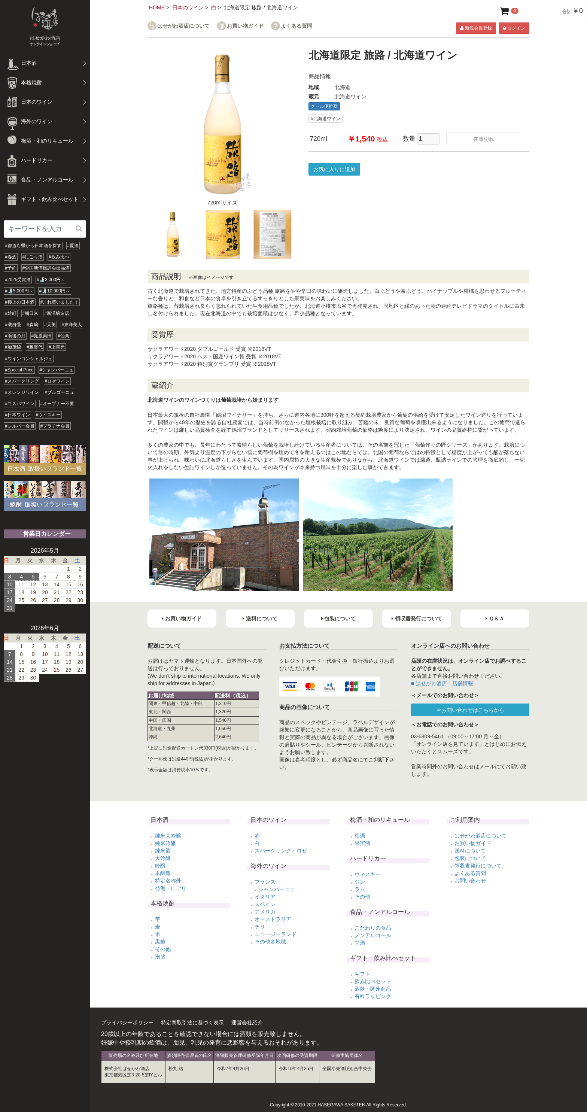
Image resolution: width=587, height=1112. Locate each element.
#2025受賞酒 (18, 279)
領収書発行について (478, 866)
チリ (260, 927)
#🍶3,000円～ (51, 279)
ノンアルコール (373, 935)
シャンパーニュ (276, 889)
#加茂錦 (13, 347)
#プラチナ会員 (55, 426)
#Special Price (19, 370)
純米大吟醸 (168, 836)
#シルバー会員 (19, 426)
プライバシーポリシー (127, 1023)
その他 (163, 949)
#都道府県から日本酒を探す (33, 245)
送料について (470, 851)
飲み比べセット (373, 981)
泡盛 (160, 957)
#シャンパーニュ (57, 370)
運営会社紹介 (247, 1023)
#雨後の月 (15, 335)
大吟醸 (163, 858)
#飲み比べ (59, 256)
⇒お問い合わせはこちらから (470, 710)
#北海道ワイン (325, 118)
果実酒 (362, 843)
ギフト (362, 974)
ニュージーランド (275, 934)
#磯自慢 (13, 324)
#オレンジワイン (22, 392)
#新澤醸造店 (56, 313)
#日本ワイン (17, 414)
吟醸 (160, 866)
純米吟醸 (165, 843)
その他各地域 (270, 942)
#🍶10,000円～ (54, 291)
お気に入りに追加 (334, 169)
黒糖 (160, 942)
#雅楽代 (35, 347)
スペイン (265, 904)
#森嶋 (33, 324)
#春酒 (10, 256)
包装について (470, 858)
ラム (360, 889)
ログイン (514, 28)
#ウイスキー (48, 414)
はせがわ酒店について (183, 26)
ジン (360, 882)
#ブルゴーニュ (59, 392)
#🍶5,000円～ (19, 291)
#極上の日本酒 (19, 302)
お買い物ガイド (245, 26)
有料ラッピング (373, 996)
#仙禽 (63, 335)
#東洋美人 (72, 324)
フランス (265, 882)
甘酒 (360, 943)
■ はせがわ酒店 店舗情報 (442, 683)
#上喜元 (57, 347)
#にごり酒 (32, 256)
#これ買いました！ (59, 302)
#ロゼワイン (57, 381)
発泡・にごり (170, 888)
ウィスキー (368, 874)
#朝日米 (30, 313)
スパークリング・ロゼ (281, 851)
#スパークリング (22, 381)
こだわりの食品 (373, 928)
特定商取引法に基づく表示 (192, 1023)
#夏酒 (73, 245)
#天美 (50, 324)
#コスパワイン (19, 403)
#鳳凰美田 (41, 335)
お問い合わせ (470, 881)
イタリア (265, 897)
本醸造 (163, 873)
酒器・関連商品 (373, 989)
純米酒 (163, 851)
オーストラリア (273, 919)
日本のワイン (188, 7)
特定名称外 (168, 881)
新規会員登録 (476, 28)
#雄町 (10, 313)
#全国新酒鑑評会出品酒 (46, 268)
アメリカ (265, 912)
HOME (157, 7)
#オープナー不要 (57, 403)
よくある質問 (296, 26)
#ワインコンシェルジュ (28, 358)
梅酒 (360, 836)
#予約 (10, 268)
